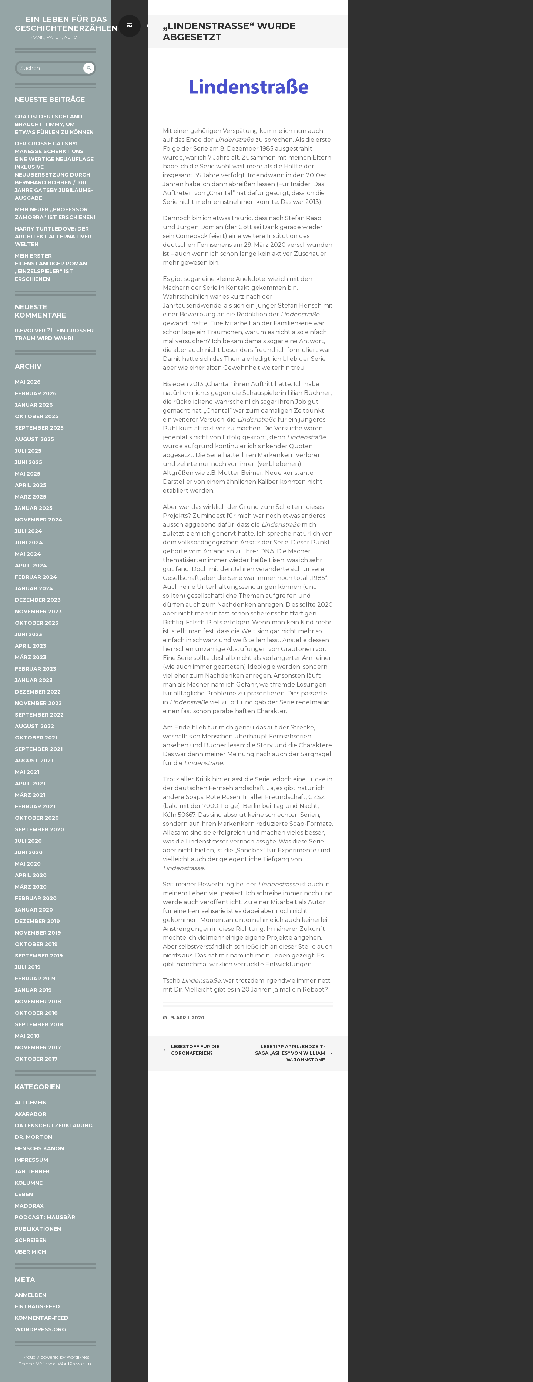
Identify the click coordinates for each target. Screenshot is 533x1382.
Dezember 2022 (38, 691)
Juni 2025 (28, 462)
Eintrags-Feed (37, 1306)
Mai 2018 (27, 1036)
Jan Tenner (32, 1171)
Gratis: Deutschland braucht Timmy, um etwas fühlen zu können (54, 124)
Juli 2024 (28, 531)
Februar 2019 (35, 978)
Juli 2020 (28, 841)
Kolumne (29, 1183)
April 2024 (31, 565)
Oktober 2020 (37, 818)
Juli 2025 (28, 450)
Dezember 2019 (37, 921)
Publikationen (38, 1228)
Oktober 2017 (36, 1059)
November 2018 (38, 1001)
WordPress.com (74, 1363)
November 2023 (38, 611)
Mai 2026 (28, 382)
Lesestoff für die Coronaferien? (191, 1050)
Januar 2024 (34, 588)
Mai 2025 (27, 473)
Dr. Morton (33, 1137)
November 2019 (38, 932)
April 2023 (30, 646)
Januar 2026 (34, 405)
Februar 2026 (36, 393)
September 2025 (39, 428)
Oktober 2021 (36, 737)
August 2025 (34, 439)
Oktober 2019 (36, 944)
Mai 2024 (28, 554)
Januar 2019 (33, 990)
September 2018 (39, 1024)
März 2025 (30, 496)
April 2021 (30, 783)
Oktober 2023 (36, 623)
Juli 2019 (28, 967)
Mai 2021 (27, 772)
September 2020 (39, 829)
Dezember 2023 (38, 600)
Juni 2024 (29, 542)
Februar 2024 (36, 577)
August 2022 (34, 726)
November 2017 (38, 1047)
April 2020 (31, 875)
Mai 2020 (28, 864)
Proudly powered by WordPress (55, 1357)
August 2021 (34, 760)
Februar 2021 (35, 806)
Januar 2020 (34, 909)
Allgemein (31, 1102)
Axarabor (30, 1114)
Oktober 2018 (36, 1013)
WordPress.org (40, 1329)
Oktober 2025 (36, 416)
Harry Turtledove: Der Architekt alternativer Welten (53, 236)
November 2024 (39, 519)
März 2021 (30, 795)
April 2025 (30, 485)
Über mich (30, 1251)
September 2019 (39, 955)
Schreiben (31, 1240)
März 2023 (30, 657)
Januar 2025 (34, 508)
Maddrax (29, 1205)
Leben (24, 1194)
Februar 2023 (35, 668)
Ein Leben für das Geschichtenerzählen (66, 24)
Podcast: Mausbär (45, 1217)
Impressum (31, 1160)
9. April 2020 (187, 1017)
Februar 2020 (36, 898)
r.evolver (30, 330)
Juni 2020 (29, 852)
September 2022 (39, 714)
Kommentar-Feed (41, 1318)
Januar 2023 (34, 680)
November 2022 (38, 703)
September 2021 (39, 749)
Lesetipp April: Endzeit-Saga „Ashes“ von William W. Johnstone (294, 1053)
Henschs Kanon (39, 1148)
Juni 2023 (28, 634)
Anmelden (30, 1295)
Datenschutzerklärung (54, 1125)
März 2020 (31, 886)
